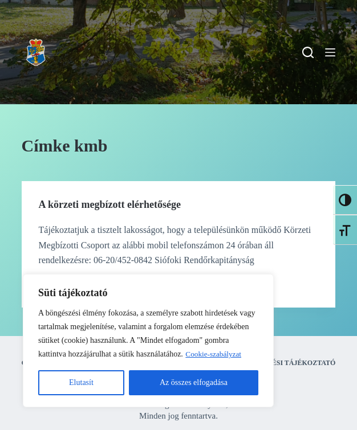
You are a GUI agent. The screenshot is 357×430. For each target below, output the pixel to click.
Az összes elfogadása (194, 382)
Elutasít (81, 382)
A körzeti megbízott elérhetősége (110, 204)
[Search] (308, 52)
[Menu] (330, 52)
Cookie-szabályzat (214, 354)
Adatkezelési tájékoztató (282, 363)
